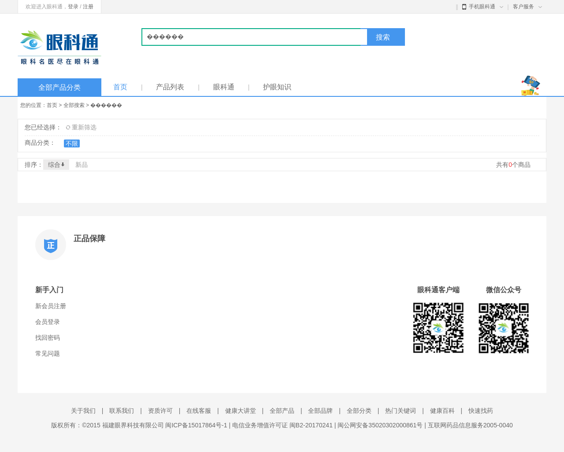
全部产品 (282, 410)
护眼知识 (277, 87)
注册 (88, 7)
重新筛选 (81, 127)
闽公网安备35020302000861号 (380, 425)
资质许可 (160, 410)
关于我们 (83, 410)
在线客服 (198, 410)
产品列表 (170, 87)
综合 (56, 164)
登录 (73, 7)
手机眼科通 (482, 7)
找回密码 (47, 337)
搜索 (383, 37)
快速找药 (480, 410)
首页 (120, 87)
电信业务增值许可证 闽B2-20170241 (282, 425)
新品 (81, 164)
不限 (72, 143)
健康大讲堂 (240, 410)
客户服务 (527, 7)
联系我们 (121, 410)
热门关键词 (400, 410)
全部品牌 (320, 410)
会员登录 (47, 321)
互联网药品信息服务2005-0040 (470, 425)
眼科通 (223, 87)
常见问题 (47, 353)
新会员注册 (50, 305)
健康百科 (442, 410)
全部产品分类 (59, 87)
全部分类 (359, 410)
